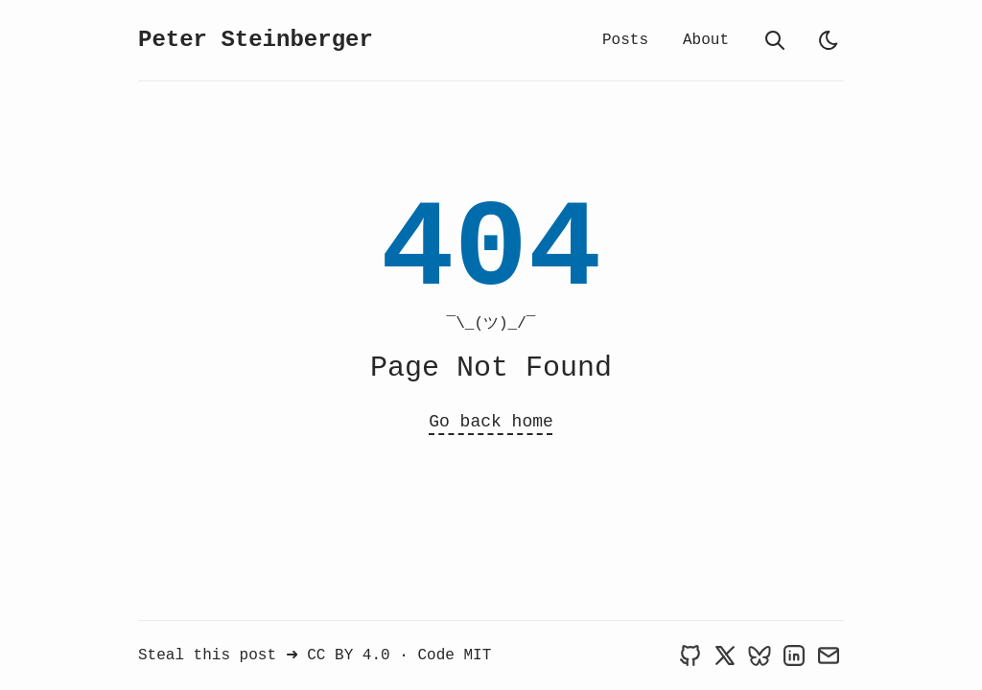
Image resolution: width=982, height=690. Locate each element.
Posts (625, 40)
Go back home (491, 421)
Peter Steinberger (255, 40)
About (706, 40)
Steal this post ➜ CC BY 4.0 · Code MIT (314, 655)
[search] (775, 40)
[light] (828, 40)
